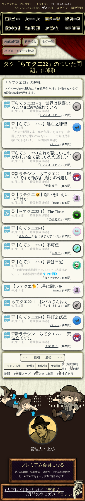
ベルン (54, 144)
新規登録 (77, 8)
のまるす (55, 219)
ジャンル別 (13, 366)
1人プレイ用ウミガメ (34, 490)
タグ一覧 (48, 41)
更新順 (55, 366)
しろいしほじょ (50, 115)
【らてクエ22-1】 (30, 228)
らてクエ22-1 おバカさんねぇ (39, 301)
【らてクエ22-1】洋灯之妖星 (41, 317)
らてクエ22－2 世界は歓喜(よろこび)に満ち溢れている (41, 105)
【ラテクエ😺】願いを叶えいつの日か (40, 196)
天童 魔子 (51, 186)
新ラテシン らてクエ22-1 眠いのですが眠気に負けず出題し (41, 175)
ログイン (62, 8)
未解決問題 (11, 41)
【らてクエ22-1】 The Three (39, 211)
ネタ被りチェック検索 (19, 51)
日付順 (29, 366)
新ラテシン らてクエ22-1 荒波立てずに (41, 336)
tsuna (56, 202)
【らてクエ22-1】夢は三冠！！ (43, 261)
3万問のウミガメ (52, 494)
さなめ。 (25, 236)
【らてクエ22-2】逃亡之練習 (41, 124)
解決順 (42, 366)
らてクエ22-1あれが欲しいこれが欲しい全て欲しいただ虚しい (41, 155)
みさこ (56, 253)
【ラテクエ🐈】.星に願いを (36, 286)
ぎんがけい (51, 278)
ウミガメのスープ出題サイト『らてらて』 (25, 4)
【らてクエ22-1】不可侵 (37, 245)
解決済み (30, 41)
